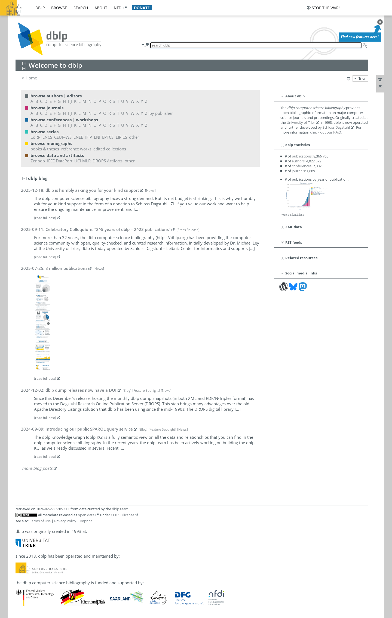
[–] (24, 178)
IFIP (88, 137)
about (100, 7)
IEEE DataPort (59, 160)
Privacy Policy (65, 520)
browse (59, 7)
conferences (301, 165)
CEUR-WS (63, 137)
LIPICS (121, 137)
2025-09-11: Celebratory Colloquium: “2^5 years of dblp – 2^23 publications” (95, 229)
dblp (40, 7)
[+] (282, 226)
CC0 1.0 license (122, 514)
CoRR (35, 137)
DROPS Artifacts (107, 160)
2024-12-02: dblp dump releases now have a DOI (69, 390)
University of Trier (301, 122)
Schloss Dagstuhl (336, 127)
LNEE (78, 137)
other (134, 137)
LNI (97, 137)
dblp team (120, 508)
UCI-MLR (82, 160)
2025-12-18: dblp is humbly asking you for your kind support (80, 190)
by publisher (161, 113)
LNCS (47, 137)
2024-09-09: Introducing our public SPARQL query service (77, 429)
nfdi (118, 7)
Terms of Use (40, 520)
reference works (76, 149)
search (81, 7)
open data (86, 514)
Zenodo (37, 160)
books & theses (44, 149)
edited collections (109, 149)
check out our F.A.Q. (326, 132)
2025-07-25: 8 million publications (54, 268)
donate (142, 7)
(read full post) (45, 217)
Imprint (86, 520)
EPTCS (108, 137)
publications (302, 156)
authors (298, 161)
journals (298, 170)
